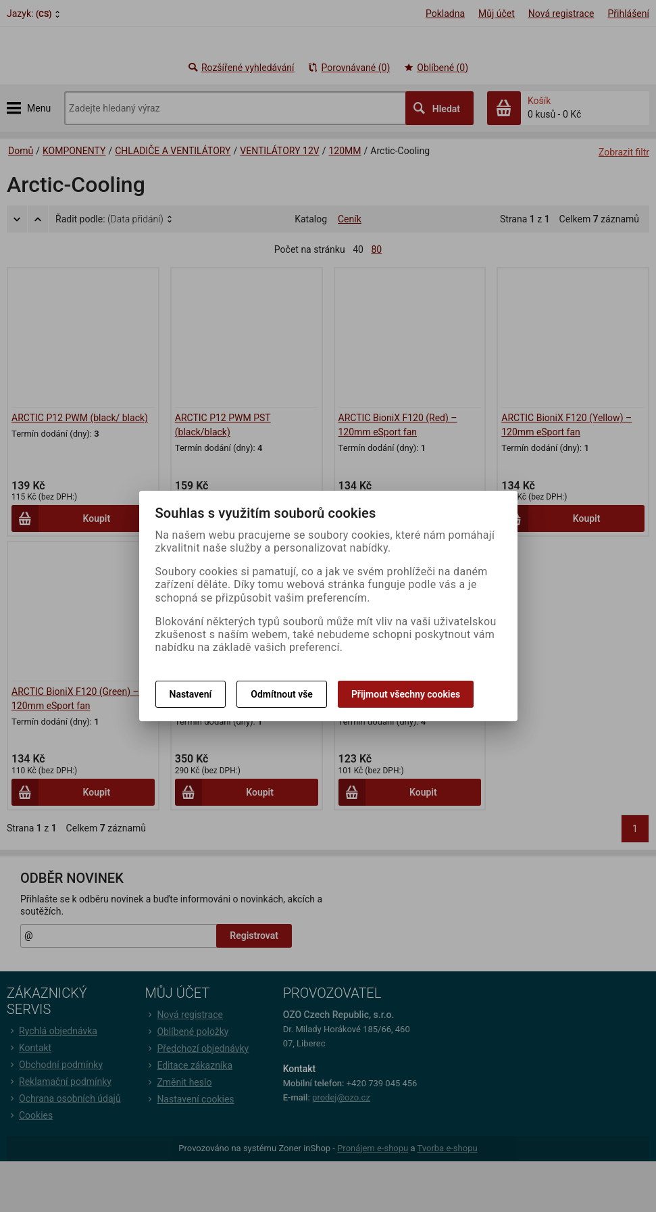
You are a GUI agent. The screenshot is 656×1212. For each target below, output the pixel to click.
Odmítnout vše (282, 694)
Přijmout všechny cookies (405, 694)
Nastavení (191, 694)
